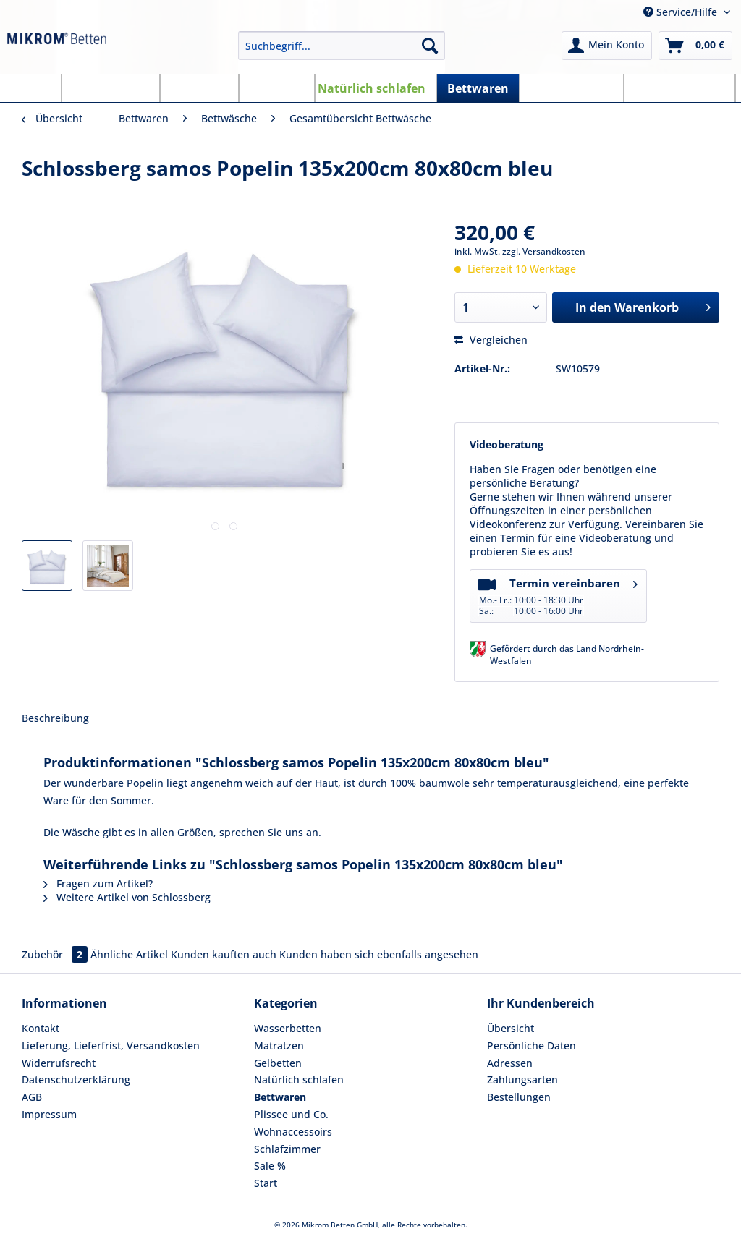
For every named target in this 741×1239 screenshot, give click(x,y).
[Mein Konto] (607, 45)
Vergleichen (491, 339)
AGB (32, 1097)
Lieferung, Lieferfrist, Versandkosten (111, 1045)
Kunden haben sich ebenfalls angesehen (378, 954)
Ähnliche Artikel (129, 954)
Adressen (510, 1063)
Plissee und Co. (291, 1114)
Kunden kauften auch (223, 954)
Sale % (270, 1165)
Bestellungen (519, 1097)
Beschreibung (55, 718)
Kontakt (40, 1028)
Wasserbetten (287, 1028)
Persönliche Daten (531, 1045)
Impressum (49, 1114)
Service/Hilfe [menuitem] (681, 12)
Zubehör (56, 954)
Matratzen (279, 1045)
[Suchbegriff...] (342, 45)
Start (265, 1183)
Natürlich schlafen (299, 1079)
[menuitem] (342, 52)
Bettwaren (280, 1097)
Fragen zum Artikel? (98, 883)
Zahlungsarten (522, 1079)
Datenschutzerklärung (76, 1079)
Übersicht (510, 1028)
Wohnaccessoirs (293, 1131)
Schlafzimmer (287, 1149)
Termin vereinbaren (558, 595)
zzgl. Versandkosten (543, 251)
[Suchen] (430, 45)
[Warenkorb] (695, 45)
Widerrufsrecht (59, 1063)
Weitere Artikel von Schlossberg (127, 897)
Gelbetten (278, 1063)
